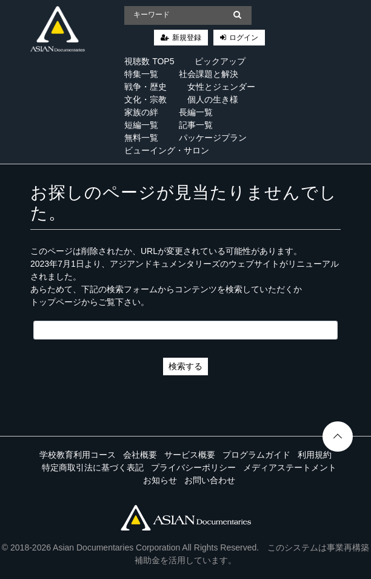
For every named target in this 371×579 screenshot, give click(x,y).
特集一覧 (141, 74)
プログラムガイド (256, 455)
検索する (185, 366)
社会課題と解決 (208, 74)
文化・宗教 (145, 99)
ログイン (243, 37)
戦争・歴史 (145, 87)
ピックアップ (220, 61)
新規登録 (186, 37)
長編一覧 (196, 112)
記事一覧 (196, 125)
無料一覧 (141, 137)
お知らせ (160, 480)
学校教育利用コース (77, 455)
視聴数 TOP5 (149, 61)
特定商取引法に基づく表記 (93, 467)
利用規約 (315, 455)
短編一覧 (141, 125)
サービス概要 (189, 455)
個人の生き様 (212, 99)
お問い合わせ (209, 480)
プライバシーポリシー (193, 467)
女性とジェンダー (221, 87)
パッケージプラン (213, 137)
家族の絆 (141, 112)
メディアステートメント (289, 467)
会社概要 (140, 455)
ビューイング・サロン (166, 150)
